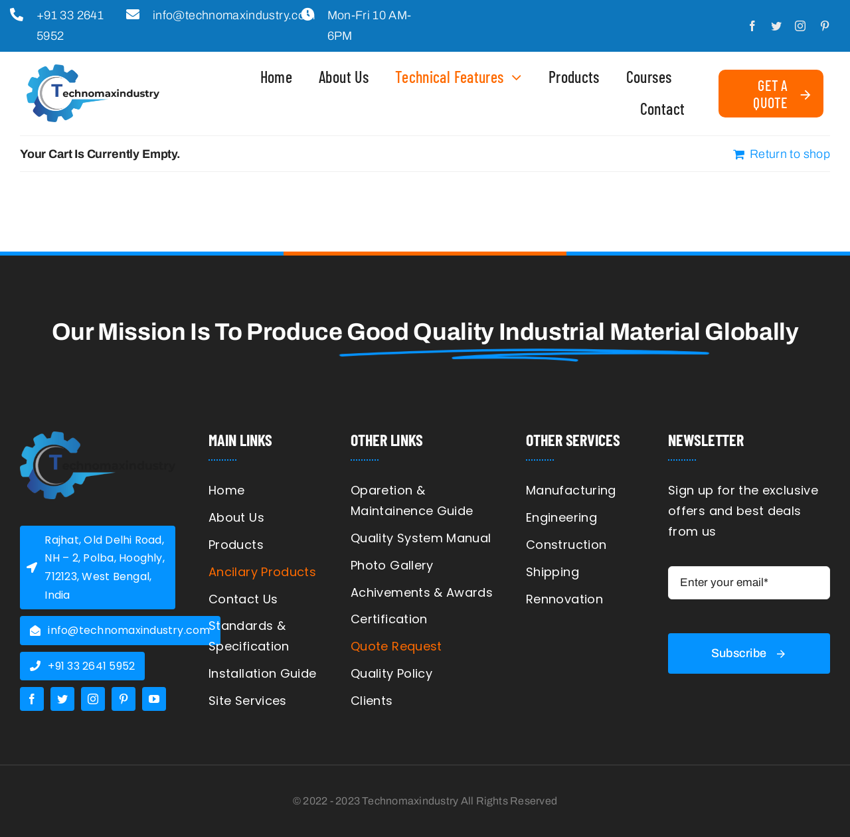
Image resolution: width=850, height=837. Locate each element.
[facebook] (752, 26)
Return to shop (790, 154)
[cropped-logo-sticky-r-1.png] (97, 437)
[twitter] (776, 26)
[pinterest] (824, 26)
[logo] (93, 70)
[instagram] (800, 26)
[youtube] (154, 699)
